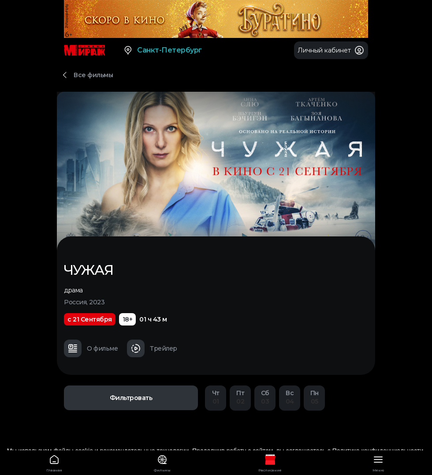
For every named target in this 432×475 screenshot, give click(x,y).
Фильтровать (131, 398)
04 (290, 397)
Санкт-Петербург (162, 50)
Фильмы (162, 462)
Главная (54, 462)
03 (265, 397)
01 (216, 397)
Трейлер (152, 348)
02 (240, 397)
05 (314, 397)
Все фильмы (93, 75)
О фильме (91, 348)
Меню (378, 462)
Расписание (270, 462)
